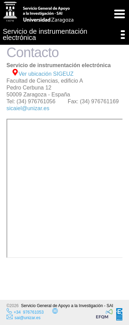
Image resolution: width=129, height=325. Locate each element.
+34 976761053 (29, 312)
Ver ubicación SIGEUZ (43, 74)
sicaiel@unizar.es (28, 108)
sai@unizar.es (24, 317)
